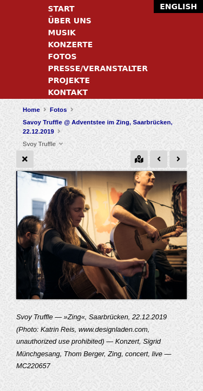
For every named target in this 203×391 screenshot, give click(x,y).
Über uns (69, 20)
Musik (62, 32)
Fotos (62, 56)
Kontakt (68, 92)
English (178, 6)
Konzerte (70, 44)
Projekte (69, 80)
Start (61, 8)
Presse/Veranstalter (98, 68)
